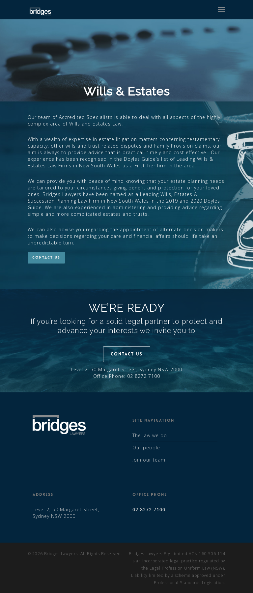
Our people (146, 447)
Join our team (148, 460)
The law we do (149, 435)
